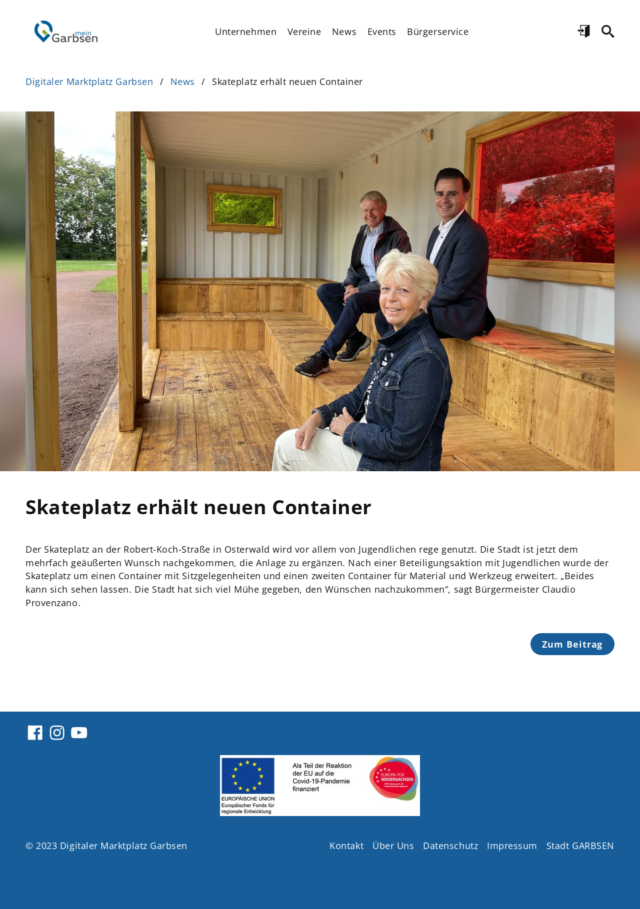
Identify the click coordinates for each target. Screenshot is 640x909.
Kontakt (347, 846)
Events (382, 31)
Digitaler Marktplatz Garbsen (89, 81)
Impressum (512, 846)
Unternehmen (245, 31)
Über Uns (393, 846)
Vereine (305, 31)
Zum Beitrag (572, 644)
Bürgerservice (437, 31)
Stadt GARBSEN (580, 846)
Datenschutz (450, 846)
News (344, 31)
